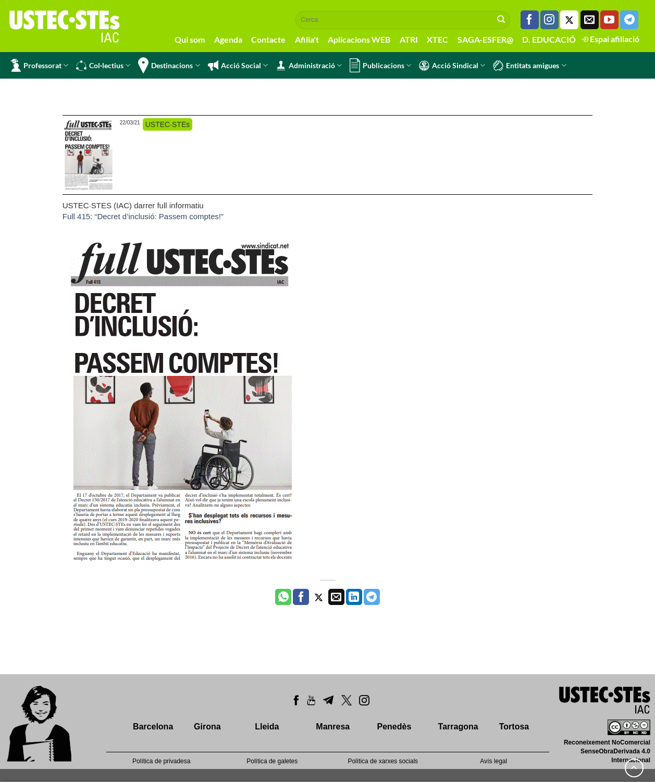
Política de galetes (272, 761)
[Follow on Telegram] (629, 19)
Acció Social (238, 65)
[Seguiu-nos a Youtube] (609, 19)
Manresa (333, 726)
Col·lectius (103, 65)
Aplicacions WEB (359, 39)
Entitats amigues (529, 65)
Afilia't (307, 39)
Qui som (190, 39)
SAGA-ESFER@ (485, 39)
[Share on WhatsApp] (283, 597)
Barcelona (153, 726)
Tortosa (514, 726)
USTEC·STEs (167, 124)
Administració (309, 65)
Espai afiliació (610, 39)
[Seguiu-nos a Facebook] (530, 19)
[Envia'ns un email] (589, 19)
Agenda (228, 39)
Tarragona (458, 726)
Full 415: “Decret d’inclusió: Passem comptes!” (143, 216)
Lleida (267, 726)
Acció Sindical (452, 65)
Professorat (39, 65)
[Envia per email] (336, 597)
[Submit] (501, 19)
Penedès (394, 726)
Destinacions (169, 65)
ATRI (409, 39)
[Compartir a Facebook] (301, 597)
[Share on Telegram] (372, 597)
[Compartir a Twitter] (319, 597)
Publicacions (380, 65)
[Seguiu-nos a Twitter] (569, 19)
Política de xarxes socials (383, 761)
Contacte (268, 39)
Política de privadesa (161, 761)
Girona (207, 726)
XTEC (437, 39)
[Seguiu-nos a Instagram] (549, 19)
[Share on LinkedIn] (354, 597)
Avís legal (493, 761)
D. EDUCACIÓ (549, 39)
